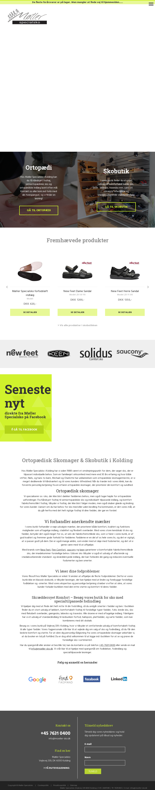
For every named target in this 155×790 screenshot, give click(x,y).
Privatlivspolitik (59, 785)
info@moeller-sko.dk (42, 649)
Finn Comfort (59, 550)
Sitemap (73, 785)
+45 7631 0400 (107, 645)
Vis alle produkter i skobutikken (77, 325)
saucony (71, 550)
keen (82, 550)
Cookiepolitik (43, 785)
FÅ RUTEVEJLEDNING (56, 768)
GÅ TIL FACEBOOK (24, 429)
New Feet (45, 550)
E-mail (88, 744)
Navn (88, 757)
